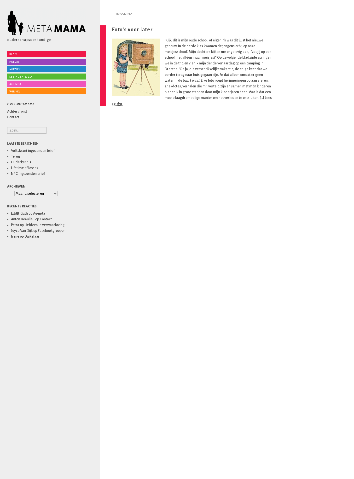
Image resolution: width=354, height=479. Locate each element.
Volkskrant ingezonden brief (32, 151)
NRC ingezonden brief (28, 174)
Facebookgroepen (51, 231)
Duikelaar (32, 236)
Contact (13, 117)
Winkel (14, 91)
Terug (15, 156)
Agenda (15, 84)
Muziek (15, 69)
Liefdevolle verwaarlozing (44, 225)
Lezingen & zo (20, 76)
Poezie (14, 61)
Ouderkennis (21, 162)
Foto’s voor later (132, 30)
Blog (13, 54)
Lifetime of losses (24, 168)
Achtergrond (17, 111)
